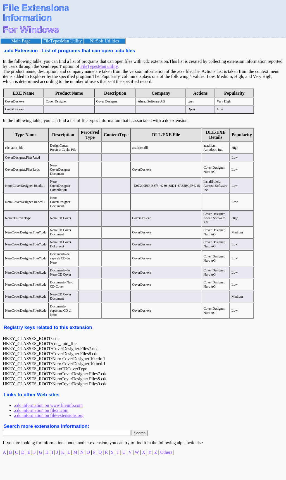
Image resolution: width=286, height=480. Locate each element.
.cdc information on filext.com (41, 410)
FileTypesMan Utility (62, 41)
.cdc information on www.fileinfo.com (48, 405)
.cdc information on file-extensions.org (49, 415)
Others (166, 452)
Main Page (20, 41)
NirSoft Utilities (104, 41)
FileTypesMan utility (99, 66)
